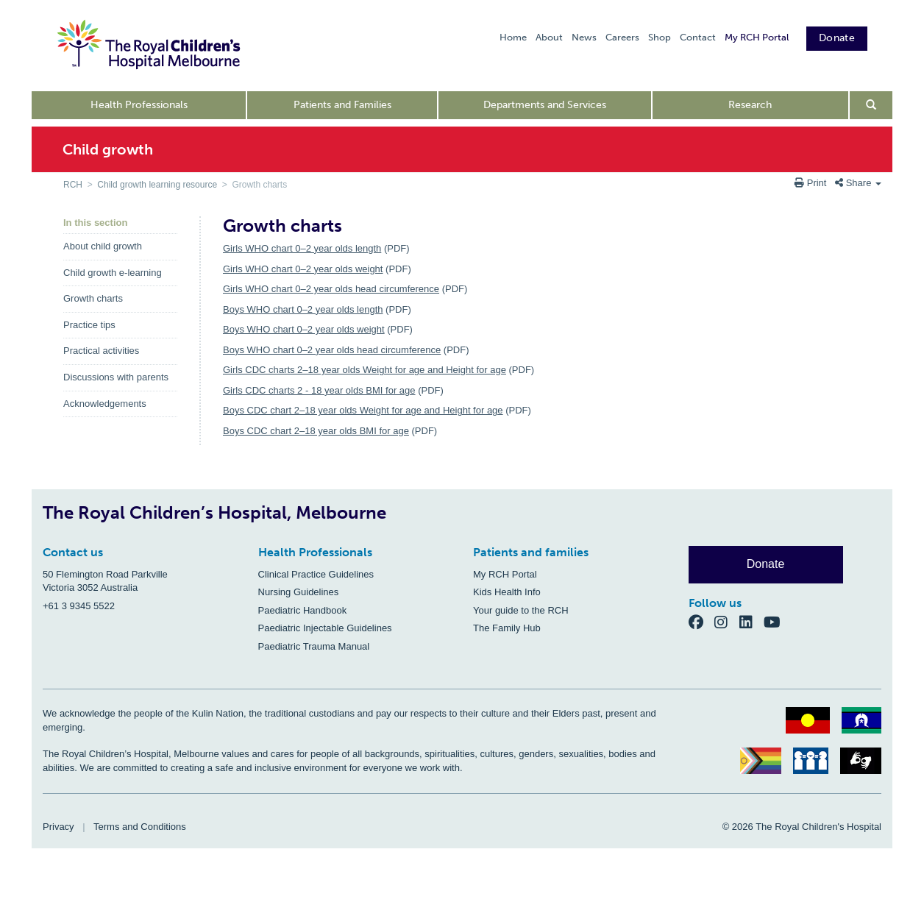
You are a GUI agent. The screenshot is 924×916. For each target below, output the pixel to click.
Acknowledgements (104, 403)
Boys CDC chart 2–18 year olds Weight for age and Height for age (363, 410)
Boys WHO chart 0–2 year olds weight (304, 329)
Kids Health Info (507, 591)
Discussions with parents (115, 377)
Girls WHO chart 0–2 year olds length (302, 248)
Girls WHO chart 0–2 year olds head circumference (331, 288)
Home (513, 37)
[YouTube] (776, 622)
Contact (698, 37)
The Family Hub (507, 627)
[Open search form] (871, 105)
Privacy (58, 826)
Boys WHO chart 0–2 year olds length (303, 309)
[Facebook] (702, 622)
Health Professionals (139, 105)
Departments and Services (544, 105)
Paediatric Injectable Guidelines (325, 627)
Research (750, 105)
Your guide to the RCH (521, 610)
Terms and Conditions (139, 826)
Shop (659, 37)
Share (858, 182)
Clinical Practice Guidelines (316, 574)
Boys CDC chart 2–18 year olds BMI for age (316, 430)
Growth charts (93, 298)
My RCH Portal (757, 37)
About (549, 37)
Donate (837, 38)
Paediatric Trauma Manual (314, 646)
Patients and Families (342, 105)
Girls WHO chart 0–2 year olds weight (303, 268)
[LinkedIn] (751, 622)
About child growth (102, 246)
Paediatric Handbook (302, 610)
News (584, 37)
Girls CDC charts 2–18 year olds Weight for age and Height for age (364, 369)
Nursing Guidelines (298, 591)
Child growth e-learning (112, 272)
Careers (622, 37)
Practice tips (89, 324)
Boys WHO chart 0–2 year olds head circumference (332, 349)
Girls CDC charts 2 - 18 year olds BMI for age (319, 390)
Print (812, 182)
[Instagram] (726, 622)
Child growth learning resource (157, 185)
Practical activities (101, 350)
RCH (72, 185)
